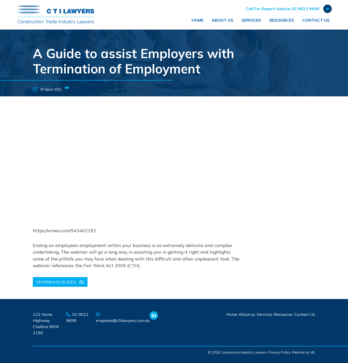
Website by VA (303, 352)
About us (222, 20)
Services (251, 20)
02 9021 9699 (305, 8)
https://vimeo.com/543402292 (64, 230)
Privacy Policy (279, 352)
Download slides (60, 281)
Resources (281, 20)
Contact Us (316, 20)
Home (198, 20)
